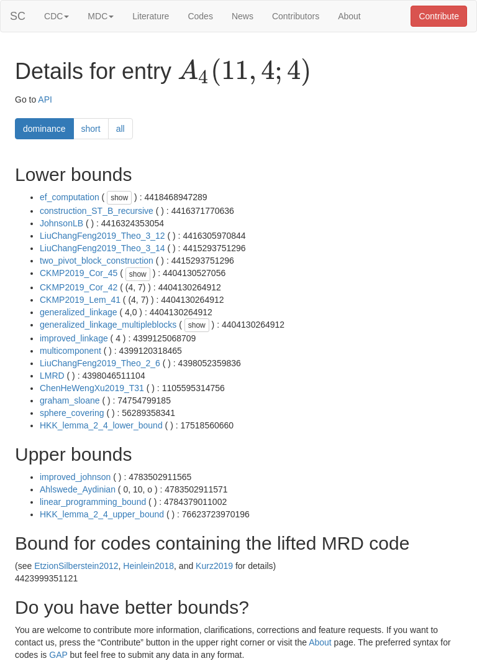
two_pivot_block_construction (96, 261)
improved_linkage (74, 338)
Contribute (439, 16)
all (120, 129)
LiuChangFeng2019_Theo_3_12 (102, 236)
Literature (150, 16)
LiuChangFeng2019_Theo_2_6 (100, 363)
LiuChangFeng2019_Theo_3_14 (102, 248)
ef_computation (69, 197)
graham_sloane (70, 400)
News (242, 16)
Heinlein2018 (148, 566)
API (45, 99)
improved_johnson (75, 477)
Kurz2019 (214, 566)
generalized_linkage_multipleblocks (108, 325)
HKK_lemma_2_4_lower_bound (101, 425)
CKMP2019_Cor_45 (78, 273)
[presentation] (244, 72)
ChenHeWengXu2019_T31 (92, 388)
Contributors (295, 16)
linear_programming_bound (93, 502)
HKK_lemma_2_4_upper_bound (102, 514)
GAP (58, 655)
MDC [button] (101, 16)
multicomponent (70, 351)
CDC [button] (56, 16)
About (349, 16)
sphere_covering (72, 413)
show (119, 197)
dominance (44, 129)
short (91, 129)
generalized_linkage (78, 312)
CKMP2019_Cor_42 (78, 287)
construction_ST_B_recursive (96, 211)
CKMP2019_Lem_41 (80, 300)
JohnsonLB (61, 223)
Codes (200, 16)
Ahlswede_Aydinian (78, 489)
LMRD (52, 376)
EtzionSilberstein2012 (76, 566)
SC (17, 16)
